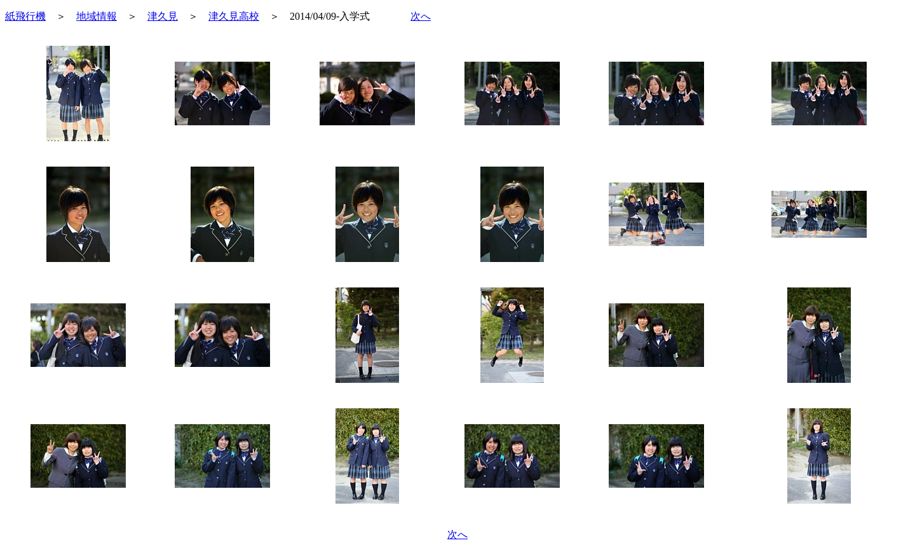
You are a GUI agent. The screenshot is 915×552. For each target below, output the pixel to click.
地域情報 (96, 16)
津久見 (162, 16)
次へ (420, 16)
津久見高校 (233, 16)
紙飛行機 (25, 16)
